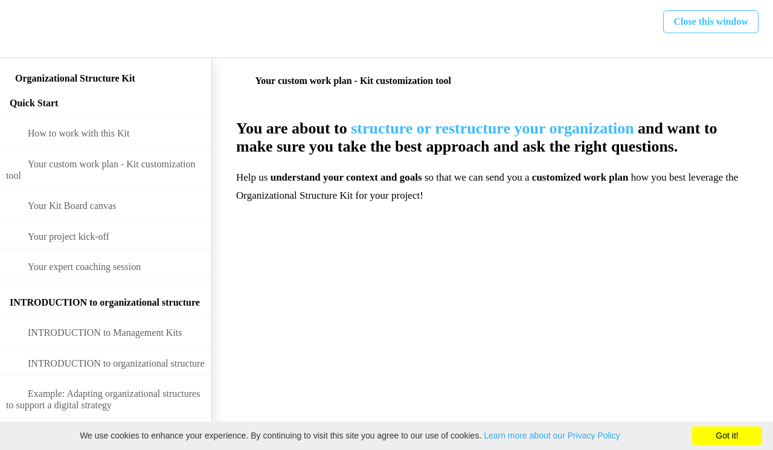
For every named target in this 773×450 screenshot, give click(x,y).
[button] (22, 28)
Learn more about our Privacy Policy (552, 435)
